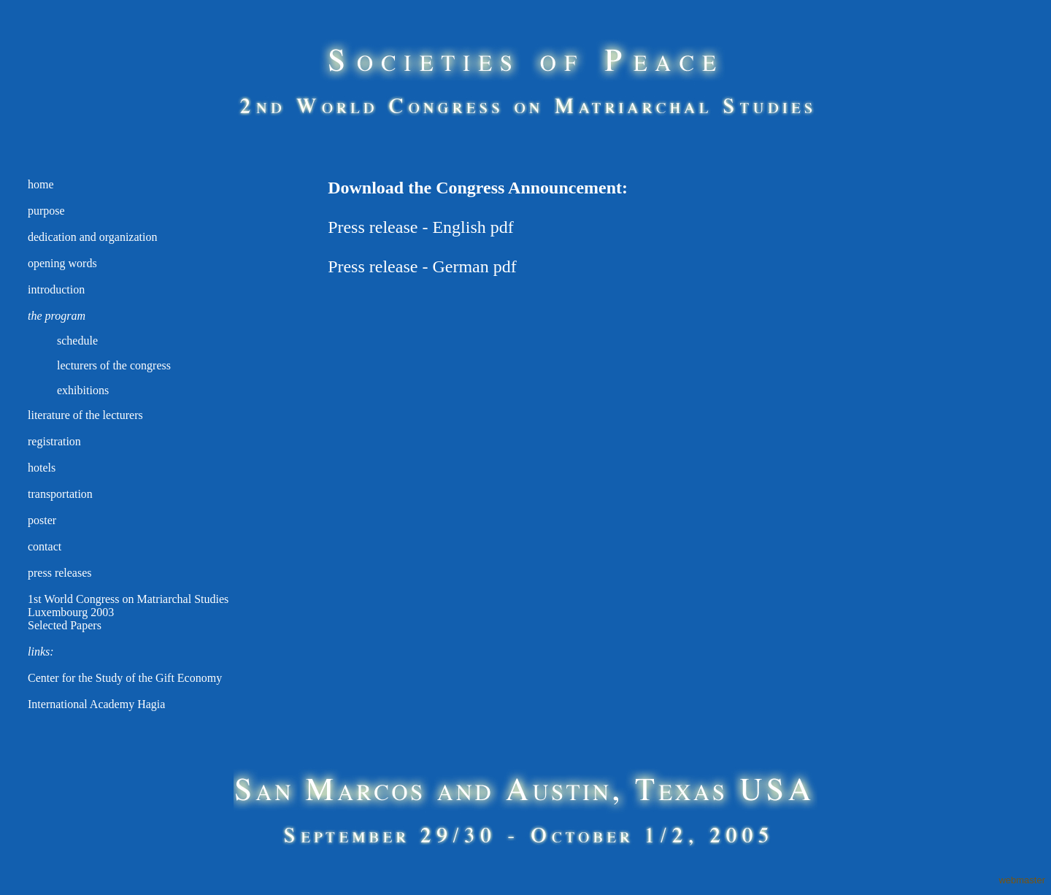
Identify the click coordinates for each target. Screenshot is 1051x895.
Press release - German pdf (422, 266)
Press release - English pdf (421, 227)
